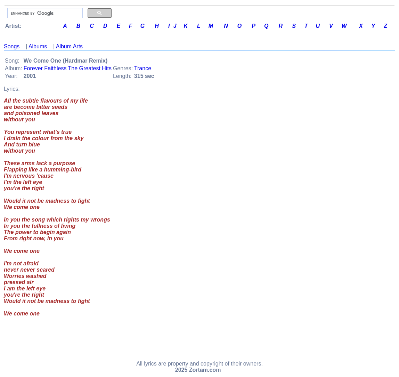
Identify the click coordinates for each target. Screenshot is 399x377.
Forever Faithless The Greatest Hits (68, 68)
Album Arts (69, 46)
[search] (44, 13)
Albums (37, 46)
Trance (142, 68)
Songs (11, 46)
